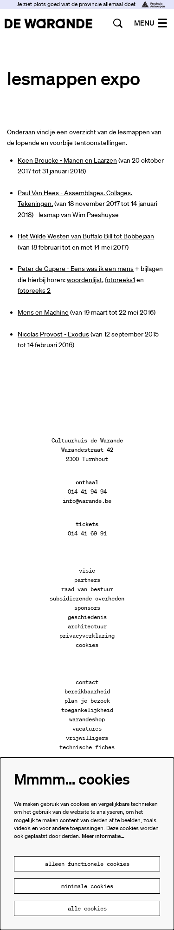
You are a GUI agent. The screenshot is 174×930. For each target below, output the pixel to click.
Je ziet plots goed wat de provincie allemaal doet (91, 4)
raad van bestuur (87, 589)
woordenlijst (84, 280)
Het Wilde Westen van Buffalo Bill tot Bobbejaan (86, 236)
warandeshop (87, 719)
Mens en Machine (43, 312)
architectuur (87, 626)
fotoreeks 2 (34, 290)
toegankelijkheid (87, 710)
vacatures (87, 728)
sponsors (87, 608)
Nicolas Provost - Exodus (53, 334)
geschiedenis (87, 617)
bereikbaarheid (87, 691)
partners (87, 580)
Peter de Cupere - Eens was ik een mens (76, 268)
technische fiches (87, 747)
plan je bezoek (87, 701)
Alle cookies (87, 908)
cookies (87, 645)
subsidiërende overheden (87, 598)
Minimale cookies (87, 886)
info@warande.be (87, 501)
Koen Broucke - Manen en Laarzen (67, 160)
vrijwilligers (87, 738)
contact (87, 682)
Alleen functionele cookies (87, 864)
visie (87, 570)
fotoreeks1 (120, 280)
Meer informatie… (103, 836)
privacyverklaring (87, 636)
